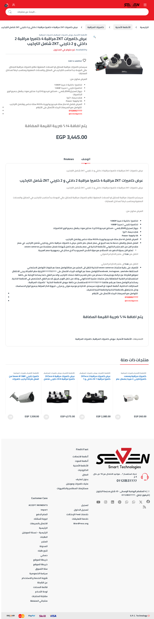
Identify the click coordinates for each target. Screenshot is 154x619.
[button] (94, 37)
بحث (10, 11)
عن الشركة (42, 583)
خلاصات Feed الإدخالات (77, 514)
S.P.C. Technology (138, 616)
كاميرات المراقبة (95, 27)
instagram (114, 271)
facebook (103, 271)
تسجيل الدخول (81, 510)
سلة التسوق (41, 569)
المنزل (85, 475)
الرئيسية (144, 27)
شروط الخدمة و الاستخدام (34, 578)
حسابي (43, 555)
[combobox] (81, 11)
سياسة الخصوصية (38, 573)
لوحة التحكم (41, 592)
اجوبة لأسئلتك (40, 519)
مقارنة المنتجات (40, 596)
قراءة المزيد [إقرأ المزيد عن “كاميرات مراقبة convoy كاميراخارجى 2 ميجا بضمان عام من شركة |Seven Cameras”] (118, 417)
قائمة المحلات (40, 587)
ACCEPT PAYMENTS (38, 505)
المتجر (44, 542)
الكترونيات (83, 470)
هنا (127, 254)
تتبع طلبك (43, 551)
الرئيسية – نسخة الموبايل (35, 533)
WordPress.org (80, 523)
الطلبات (43, 537)
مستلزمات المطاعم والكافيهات (72, 488)
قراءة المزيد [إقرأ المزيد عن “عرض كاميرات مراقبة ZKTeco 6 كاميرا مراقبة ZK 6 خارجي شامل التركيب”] (46, 417)
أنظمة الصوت (81, 461)
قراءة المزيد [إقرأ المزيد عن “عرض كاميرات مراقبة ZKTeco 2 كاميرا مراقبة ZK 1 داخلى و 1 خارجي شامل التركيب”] (82, 417)
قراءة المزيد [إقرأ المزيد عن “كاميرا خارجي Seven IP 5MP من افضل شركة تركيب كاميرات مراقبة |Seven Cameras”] (10, 417)
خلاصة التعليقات (80, 519)
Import (44, 510)
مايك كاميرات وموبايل (77, 484)
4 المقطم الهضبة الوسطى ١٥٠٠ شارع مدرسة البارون (121, 491)
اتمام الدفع (41, 514)
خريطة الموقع (40, 560)
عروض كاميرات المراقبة (63, 35)
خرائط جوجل (115, 275)
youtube (125, 271)
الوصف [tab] (85, 160)
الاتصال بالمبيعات (39, 523)
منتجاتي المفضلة (39, 601)
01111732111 (75, 114)
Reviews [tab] (69, 160)
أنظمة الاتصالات (80, 457)
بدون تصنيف (82, 479)
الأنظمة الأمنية (122, 27)
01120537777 (128, 495)
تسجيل (84, 505)
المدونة (43, 546)
